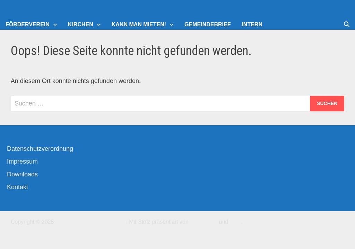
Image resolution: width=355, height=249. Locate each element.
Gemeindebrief (207, 24)
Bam (235, 222)
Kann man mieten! (139, 24)
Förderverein (28, 24)
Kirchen (80, 24)
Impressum (22, 161)
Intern (252, 24)
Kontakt (17, 187)
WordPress (203, 222)
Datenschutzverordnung (40, 148)
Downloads (22, 174)
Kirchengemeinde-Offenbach (90, 222)
